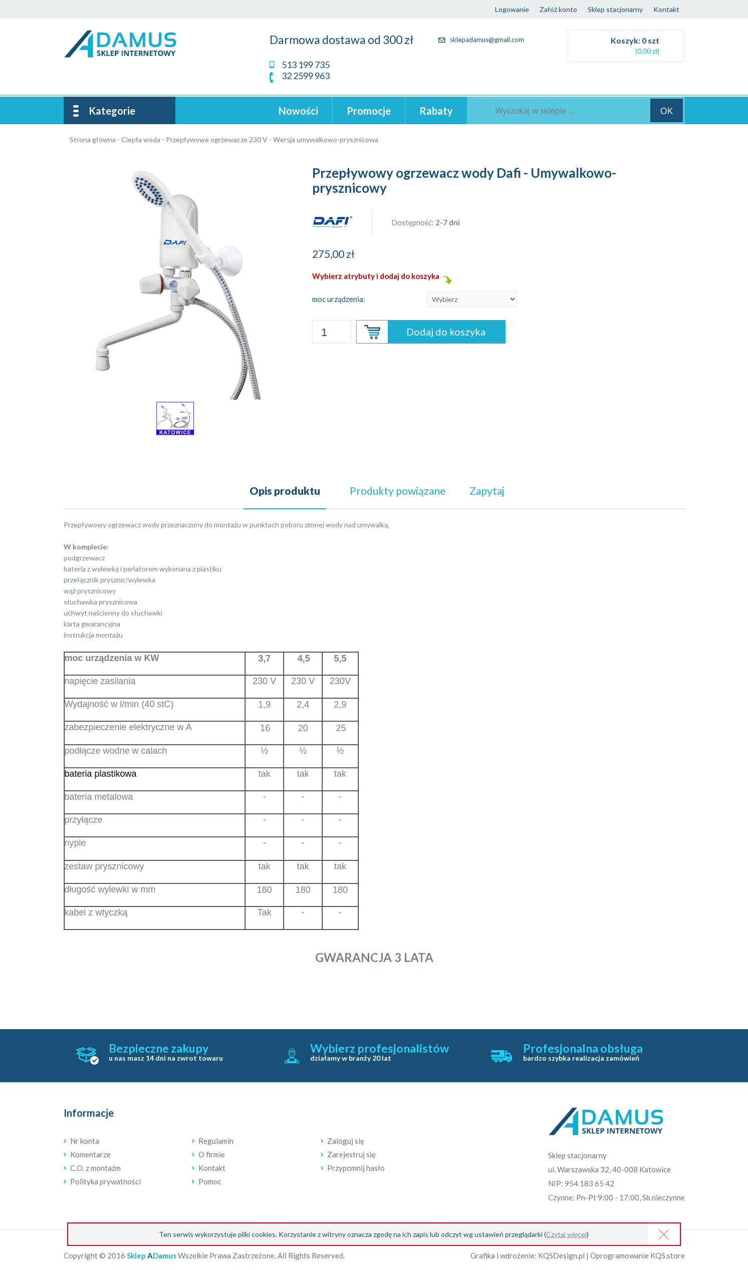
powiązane (398, 490)
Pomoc (209, 1181)
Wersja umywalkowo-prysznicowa (325, 139)
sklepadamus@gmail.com (481, 40)
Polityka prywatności (105, 1181)
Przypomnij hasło (356, 1167)
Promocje (369, 111)
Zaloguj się (345, 1140)
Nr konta (84, 1140)
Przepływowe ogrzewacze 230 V (217, 139)
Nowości (298, 111)
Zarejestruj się (351, 1154)
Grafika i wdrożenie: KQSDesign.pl (527, 1255)
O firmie (211, 1154)
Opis (285, 490)
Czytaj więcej (566, 1234)
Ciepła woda (140, 139)
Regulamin (215, 1140)
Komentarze (90, 1154)
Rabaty (436, 111)
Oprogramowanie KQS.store (637, 1255)
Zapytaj (487, 490)
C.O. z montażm (95, 1167)
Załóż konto (558, 9)
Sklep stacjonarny (615, 9)
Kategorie (112, 111)
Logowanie (512, 9)
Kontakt (666, 9)
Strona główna (93, 139)
